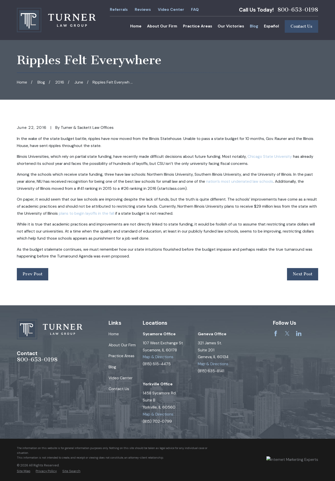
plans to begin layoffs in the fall (86, 213)
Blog (112, 366)
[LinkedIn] (299, 333)
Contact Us (301, 26)
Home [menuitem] (135, 26)
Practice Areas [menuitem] (197, 26)
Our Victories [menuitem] (231, 26)
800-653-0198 (297, 10)
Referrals (119, 9)
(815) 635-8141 (211, 371)
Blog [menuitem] (254, 26)
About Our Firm (122, 345)
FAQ (195, 9)
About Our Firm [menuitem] (162, 26)
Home (114, 334)
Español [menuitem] (271, 26)
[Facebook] (275, 333)
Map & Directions (158, 356)
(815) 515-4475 (157, 363)
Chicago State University (270, 156)
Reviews (143, 9)
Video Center (171, 9)
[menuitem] (23, 471)
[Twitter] (287, 333)
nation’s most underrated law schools (239, 181)
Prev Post (32, 274)
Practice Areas (121, 355)
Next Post (302, 274)
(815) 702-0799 (157, 421)
